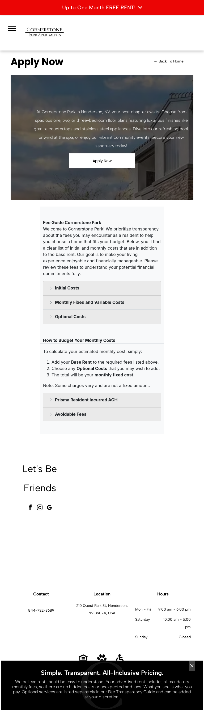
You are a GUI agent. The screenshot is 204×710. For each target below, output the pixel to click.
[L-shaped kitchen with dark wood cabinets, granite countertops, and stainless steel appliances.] (163, 548)
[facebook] (30, 508)
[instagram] (40, 508)
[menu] (12, 28)
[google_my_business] (49, 508)
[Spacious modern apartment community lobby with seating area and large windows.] (104, 489)
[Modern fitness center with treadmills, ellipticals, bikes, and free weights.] (163, 489)
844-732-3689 (41, 610)
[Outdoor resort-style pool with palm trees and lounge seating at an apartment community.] (104, 548)
